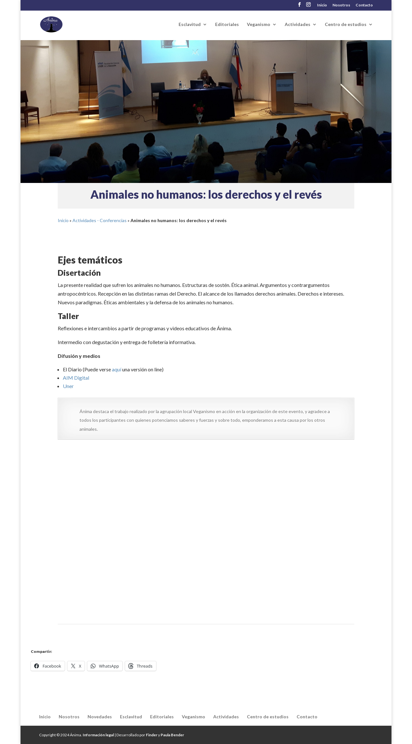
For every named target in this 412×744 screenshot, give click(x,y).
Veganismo (258, 24)
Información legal (98, 734)
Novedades (100, 716)
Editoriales (227, 24)
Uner (68, 386)
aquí (116, 369)
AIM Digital (76, 378)
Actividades (297, 24)
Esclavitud (190, 24)
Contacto (364, 5)
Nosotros (341, 5)
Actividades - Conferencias (99, 220)
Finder (151, 734)
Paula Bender (172, 734)
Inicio (322, 5)
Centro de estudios (345, 24)
